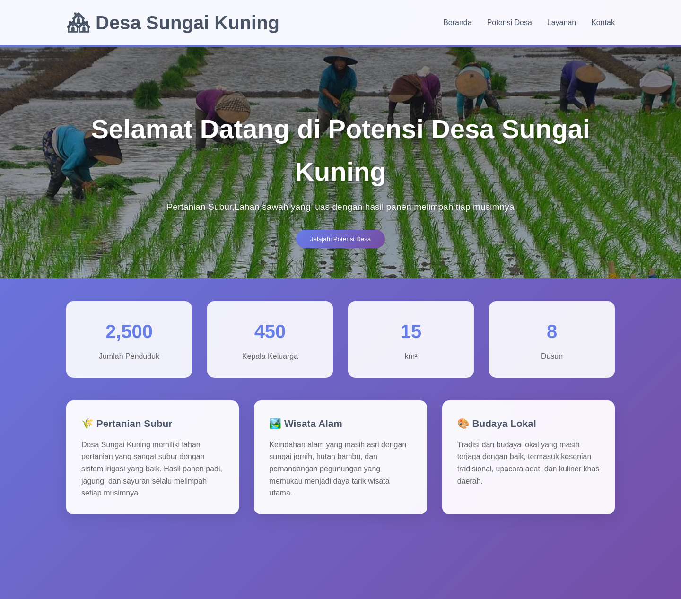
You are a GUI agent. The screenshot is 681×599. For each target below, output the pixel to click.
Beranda (457, 22)
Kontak (603, 22)
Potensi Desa (509, 22)
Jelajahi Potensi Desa (340, 239)
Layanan (561, 22)
